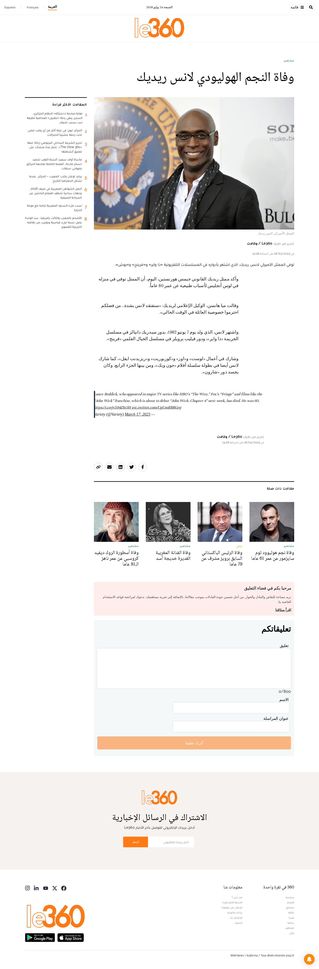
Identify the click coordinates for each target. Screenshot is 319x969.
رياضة (291, 922)
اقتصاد (290, 902)
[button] (309, 959)
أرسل (135, 842)
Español (9, 7)
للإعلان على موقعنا (232, 907)
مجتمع (290, 907)
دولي (291, 932)
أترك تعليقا (194, 743)
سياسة (290, 897)
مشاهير (289, 60)
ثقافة (291, 912)
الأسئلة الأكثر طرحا (232, 902)
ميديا (291, 917)
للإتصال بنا (236, 917)
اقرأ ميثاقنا (283, 610)
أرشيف (238, 922)
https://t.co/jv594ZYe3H (112, 407)
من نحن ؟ (237, 897)
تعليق (284, 645)
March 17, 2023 (137, 414)
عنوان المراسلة (276, 718)
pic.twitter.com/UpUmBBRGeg (156, 407)
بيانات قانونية (235, 912)
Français (33, 7)
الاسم (284, 699)
